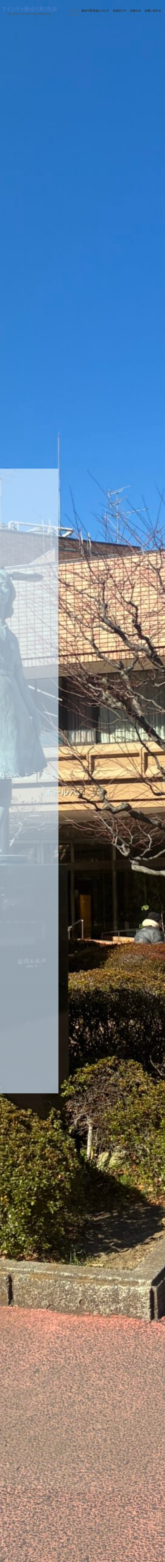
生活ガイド (120, 11)
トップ (74, 11)
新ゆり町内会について (95, 11)
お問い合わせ (153, 11)
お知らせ (135, 11)
